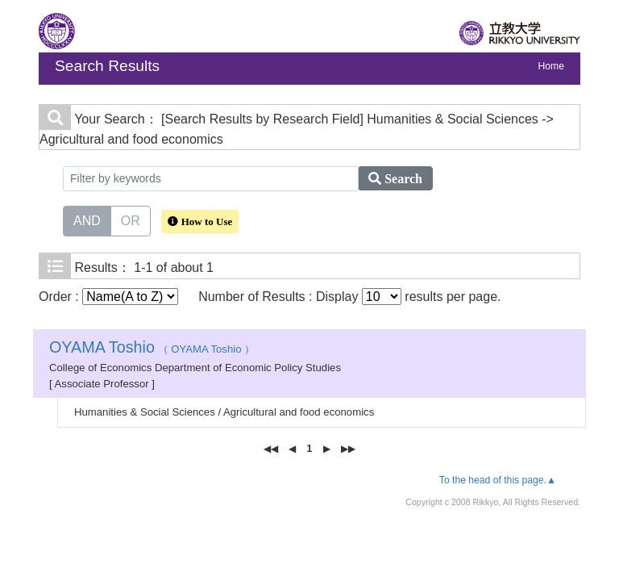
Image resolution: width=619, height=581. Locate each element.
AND (87, 219)
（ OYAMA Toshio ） (152, 349)
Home (551, 66)
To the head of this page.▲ (497, 480)
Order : (108, 296)
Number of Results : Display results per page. (349, 296)
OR (130, 219)
